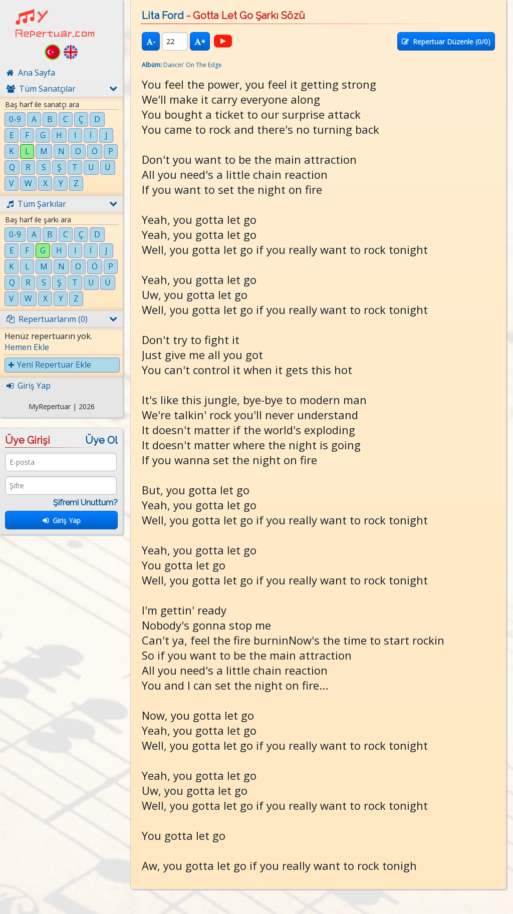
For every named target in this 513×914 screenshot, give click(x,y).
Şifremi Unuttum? (85, 502)
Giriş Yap (62, 520)
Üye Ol (101, 440)
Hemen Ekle (27, 347)
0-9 (15, 119)
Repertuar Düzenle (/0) (446, 41)
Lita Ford (163, 16)
